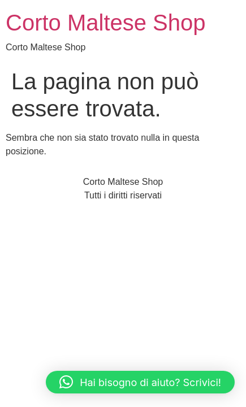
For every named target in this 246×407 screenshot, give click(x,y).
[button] (140, 382)
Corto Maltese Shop (106, 22)
